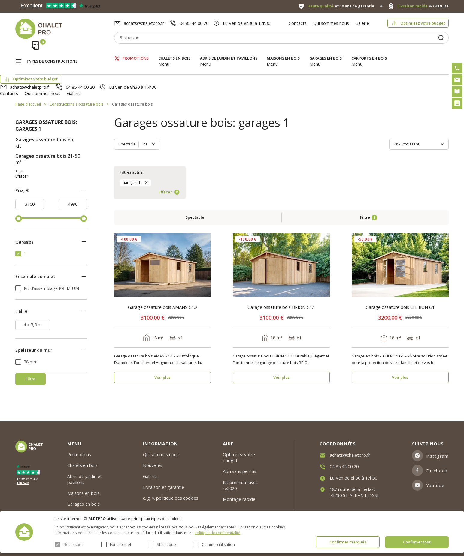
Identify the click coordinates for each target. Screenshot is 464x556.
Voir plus (162, 270)
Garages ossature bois (132, 72)
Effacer (66, 175)
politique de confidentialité (217, 532)
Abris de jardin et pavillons (228, 52)
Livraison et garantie (163, 487)
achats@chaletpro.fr (144, 23)
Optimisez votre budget (422, 23)
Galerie (362, 23)
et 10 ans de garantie (341, 6)
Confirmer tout (417, 542)
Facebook (436, 471)
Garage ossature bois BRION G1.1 (281, 200)
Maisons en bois (283, 52)
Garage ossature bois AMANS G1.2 (162, 200)
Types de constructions (51, 52)
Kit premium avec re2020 (240, 485)
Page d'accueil (28, 72)
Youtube (435, 485)
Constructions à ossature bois (77, 72)
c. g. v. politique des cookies (170, 498)
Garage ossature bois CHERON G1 (400, 200)
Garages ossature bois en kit (44, 110)
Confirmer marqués (347, 542)
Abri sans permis (239, 471)
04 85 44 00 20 (194, 23)
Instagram (437, 456)
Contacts (298, 23)
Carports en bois (369, 52)
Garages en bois (325, 52)
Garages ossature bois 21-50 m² (47, 127)
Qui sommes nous (331, 23)
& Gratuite (423, 6)
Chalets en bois (174, 52)
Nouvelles (152, 465)
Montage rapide (239, 499)
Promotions (135, 52)
